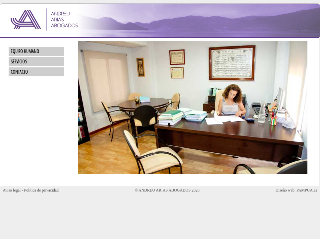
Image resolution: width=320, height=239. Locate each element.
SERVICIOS (15, 61)
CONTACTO (16, 72)
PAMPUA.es (306, 190)
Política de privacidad (41, 190)
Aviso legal (12, 190)
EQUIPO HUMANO (21, 51)
